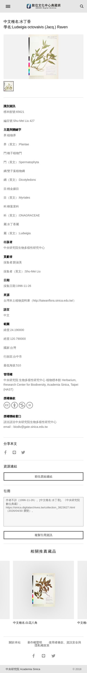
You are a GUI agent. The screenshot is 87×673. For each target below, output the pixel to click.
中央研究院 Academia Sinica (23, 669)
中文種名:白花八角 (25, 622)
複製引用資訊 (43, 535)
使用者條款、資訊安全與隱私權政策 (58, 644)
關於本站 (15, 642)
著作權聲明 (34, 642)
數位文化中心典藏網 (43, 6)
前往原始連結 (43, 476)
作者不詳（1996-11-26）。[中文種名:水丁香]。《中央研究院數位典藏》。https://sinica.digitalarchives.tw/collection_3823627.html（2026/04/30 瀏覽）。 (44, 511)
